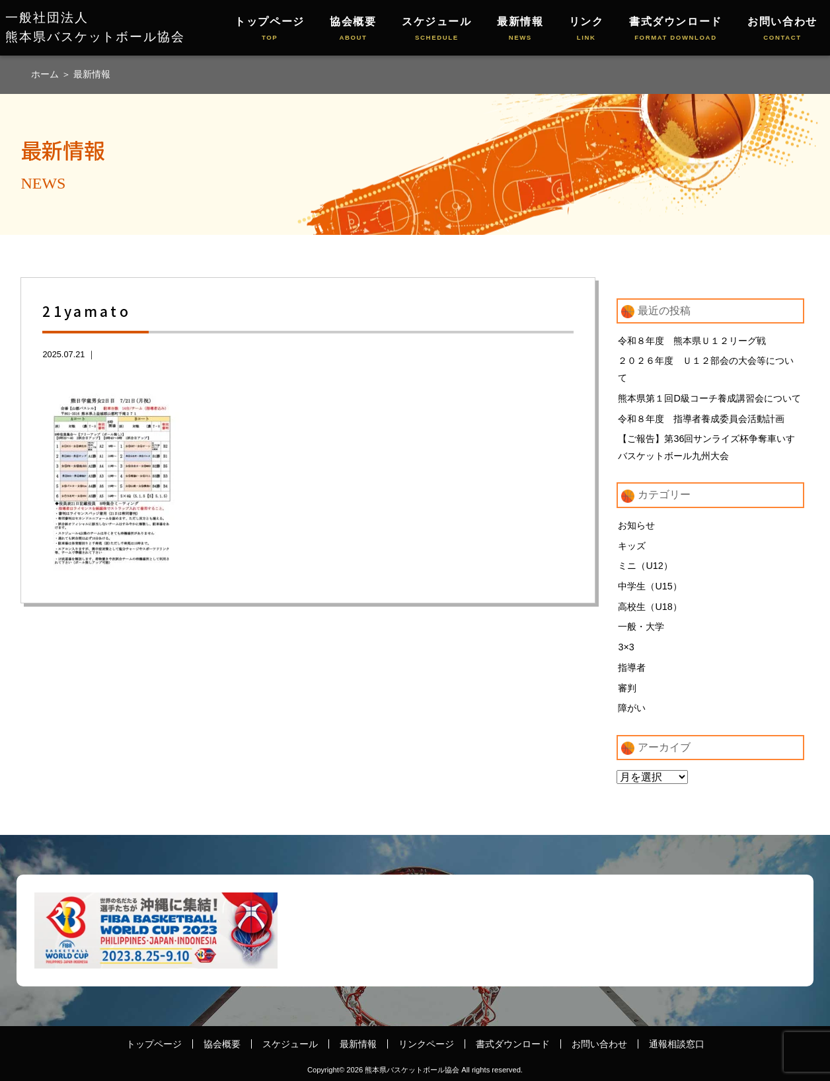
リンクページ (426, 1044)
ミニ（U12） (645, 566)
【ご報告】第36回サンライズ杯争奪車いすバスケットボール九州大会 (706, 447)
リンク (586, 29)
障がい (632, 708)
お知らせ (636, 525)
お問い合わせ (782, 29)
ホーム (46, 74)
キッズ (632, 545)
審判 (627, 688)
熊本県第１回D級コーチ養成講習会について (709, 398)
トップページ (270, 29)
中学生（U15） (649, 586)
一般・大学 (641, 627)
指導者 (632, 667)
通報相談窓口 (676, 1044)
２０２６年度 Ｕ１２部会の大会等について (706, 369)
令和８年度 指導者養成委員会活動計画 (701, 418)
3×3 (626, 647)
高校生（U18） (649, 606)
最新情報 (520, 29)
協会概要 (353, 29)
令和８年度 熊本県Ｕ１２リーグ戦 (692, 340)
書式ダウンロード (675, 29)
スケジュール (437, 29)
